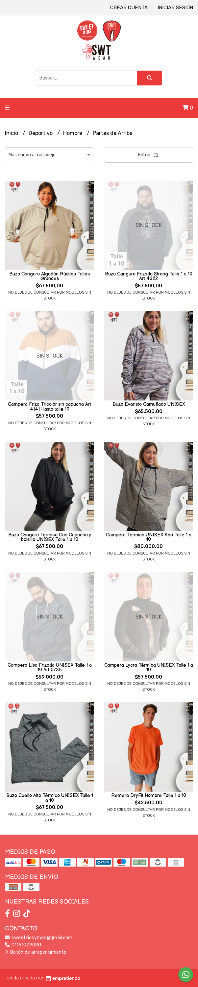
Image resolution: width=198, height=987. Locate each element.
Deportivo (41, 133)
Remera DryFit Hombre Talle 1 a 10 (148, 795)
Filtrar (148, 155)
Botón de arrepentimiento (35, 952)
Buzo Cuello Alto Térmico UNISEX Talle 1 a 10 (49, 798)
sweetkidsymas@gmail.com (38, 937)
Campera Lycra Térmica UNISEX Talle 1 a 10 (148, 667)
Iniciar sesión (175, 8)
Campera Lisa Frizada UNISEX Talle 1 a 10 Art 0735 (50, 667)
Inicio (12, 133)
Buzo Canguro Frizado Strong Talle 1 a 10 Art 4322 (148, 276)
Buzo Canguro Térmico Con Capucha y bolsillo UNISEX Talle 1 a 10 (49, 537)
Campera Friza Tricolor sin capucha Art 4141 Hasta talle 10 (49, 406)
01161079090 (23, 945)
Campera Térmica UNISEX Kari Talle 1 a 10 (148, 537)
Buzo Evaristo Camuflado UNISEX (148, 404)
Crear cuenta (129, 8)
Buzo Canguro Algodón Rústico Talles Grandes (49, 276)
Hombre (73, 133)
